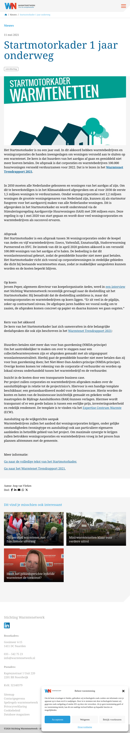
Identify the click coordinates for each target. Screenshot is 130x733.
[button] (123, 691)
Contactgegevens (14, 698)
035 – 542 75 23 (13, 654)
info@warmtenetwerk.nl (19, 658)
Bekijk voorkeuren (112, 719)
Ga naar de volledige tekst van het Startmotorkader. (40, 461)
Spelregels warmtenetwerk (21, 702)
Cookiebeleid (12, 710)
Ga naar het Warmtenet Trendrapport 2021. (35, 468)
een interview (115, 287)
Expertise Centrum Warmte (102, 408)
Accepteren (57, 719)
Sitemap (9, 694)
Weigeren (84, 719)
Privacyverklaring (85, 727)
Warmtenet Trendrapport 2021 (90, 331)
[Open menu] (123, 6)
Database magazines (17, 714)
